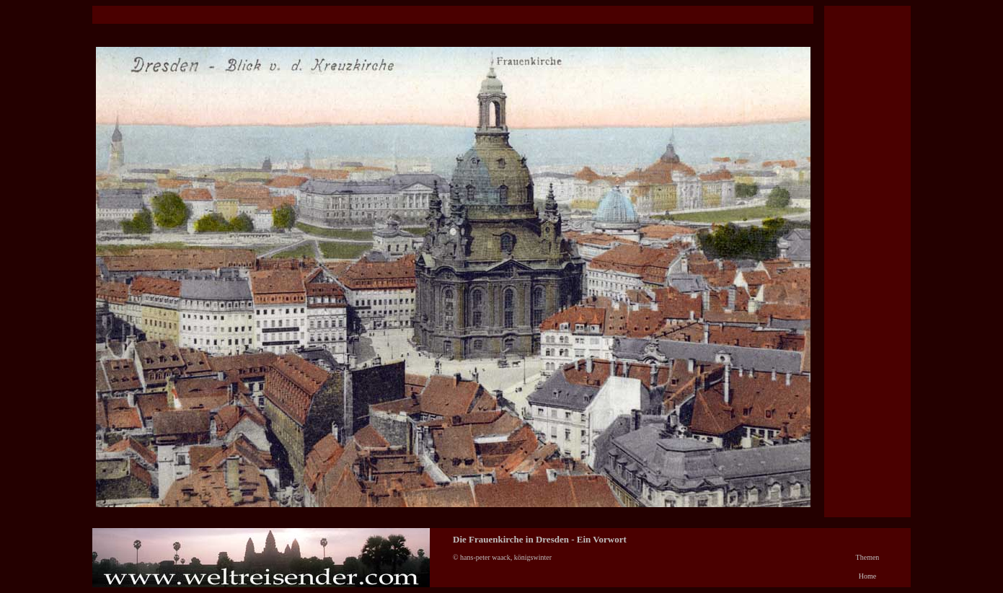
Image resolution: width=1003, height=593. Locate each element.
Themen (868, 557)
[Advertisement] (354, 14)
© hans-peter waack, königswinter (504, 557)
